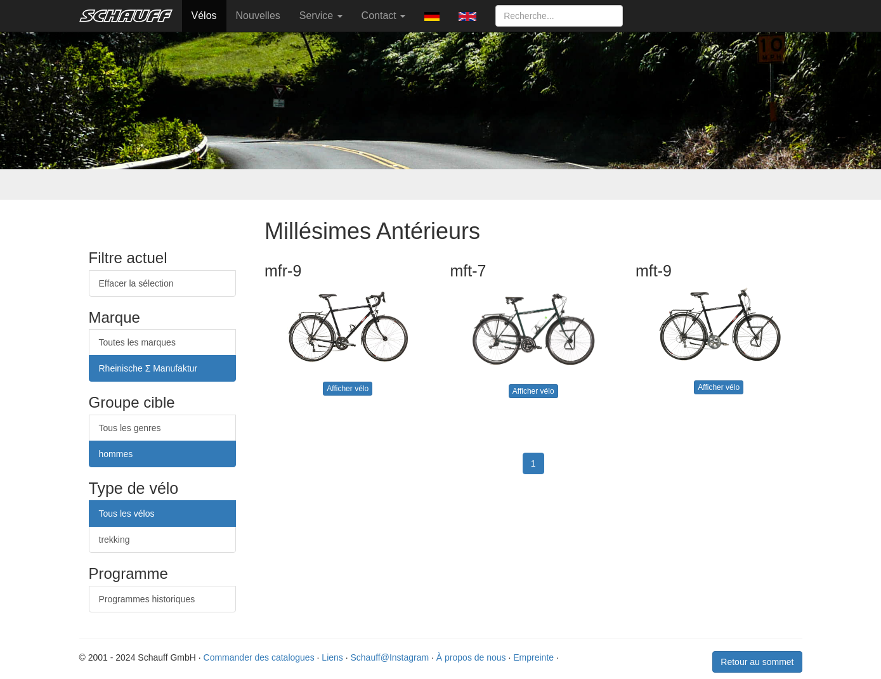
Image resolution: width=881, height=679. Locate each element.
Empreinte (533, 657)
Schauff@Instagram (389, 657)
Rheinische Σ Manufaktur (148, 368)
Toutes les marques (137, 342)
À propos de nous (471, 657)
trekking (114, 539)
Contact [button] (384, 15)
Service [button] (321, 15)
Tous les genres (130, 428)
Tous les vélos (127, 513)
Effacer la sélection (136, 283)
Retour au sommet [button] (757, 662)
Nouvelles (258, 15)
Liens (332, 657)
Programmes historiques (147, 599)
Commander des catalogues (259, 657)
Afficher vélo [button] (348, 388)
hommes (116, 454)
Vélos (204, 15)
